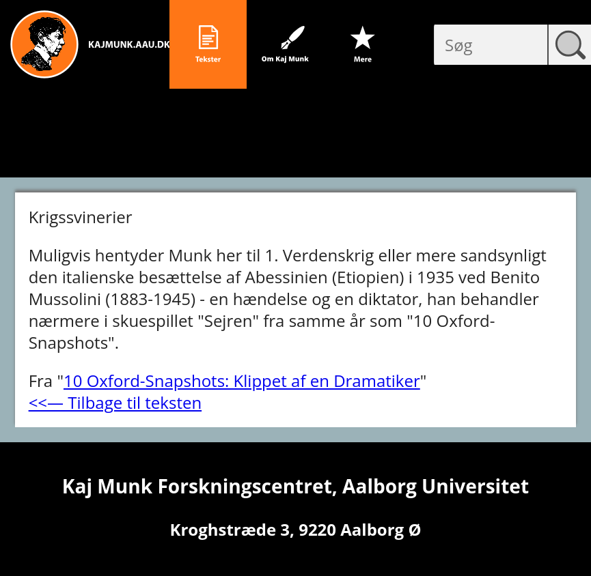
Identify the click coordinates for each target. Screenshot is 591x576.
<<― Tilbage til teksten (115, 402)
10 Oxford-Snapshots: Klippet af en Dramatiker (242, 380)
